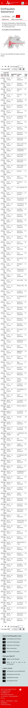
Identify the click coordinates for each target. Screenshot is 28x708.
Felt (13, 16)
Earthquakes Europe (12, 677)
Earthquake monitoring (13, 674)
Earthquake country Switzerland (16, 671)
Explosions (5, 19)
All (18, 16)
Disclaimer (10, 701)
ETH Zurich (8, 704)
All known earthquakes (13, 651)
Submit (16, 69)
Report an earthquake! (13, 659)
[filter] (2, 76)
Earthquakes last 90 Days (14, 639)
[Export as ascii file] (23, 69)
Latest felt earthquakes (13, 642)
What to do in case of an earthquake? (16, 663)
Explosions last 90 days (13, 645)
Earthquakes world (12, 681)
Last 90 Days (6, 16)
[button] (2, 3)
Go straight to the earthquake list (11, 29)
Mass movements (16, 19)
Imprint (3, 701)
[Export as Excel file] (20, 69)
